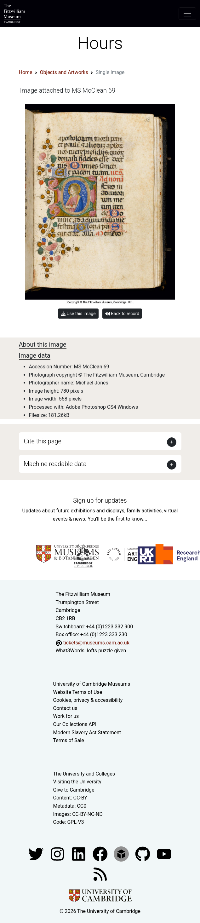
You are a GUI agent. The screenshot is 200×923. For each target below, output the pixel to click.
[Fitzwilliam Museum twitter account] (36, 854)
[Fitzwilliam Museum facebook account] (79, 854)
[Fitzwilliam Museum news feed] (100, 874)
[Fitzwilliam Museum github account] (143, 854)
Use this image (78, 313)
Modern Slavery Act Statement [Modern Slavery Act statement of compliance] (87, 733)
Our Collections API (75, 724)
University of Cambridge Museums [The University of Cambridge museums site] (91, 684)
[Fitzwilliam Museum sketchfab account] (122, 854)
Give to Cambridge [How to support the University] (73, 790)
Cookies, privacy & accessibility (88, 700)
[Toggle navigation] (187, 13)
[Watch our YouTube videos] (164, 854)
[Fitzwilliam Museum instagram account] (58, 854)
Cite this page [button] (42, 441)
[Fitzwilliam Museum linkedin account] (100, 854)
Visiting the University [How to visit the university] (77, 782)
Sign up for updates (100, 500)
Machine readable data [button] (55, 464)
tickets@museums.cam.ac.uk (96, 643)
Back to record (122, 313)
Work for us (66, 716)
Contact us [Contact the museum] (65, 708)
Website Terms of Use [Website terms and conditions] (77, 692)
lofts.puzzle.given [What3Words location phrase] (106, 651)
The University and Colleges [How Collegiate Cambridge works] (84, 774)
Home (25, 72)
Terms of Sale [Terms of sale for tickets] (68, 740)
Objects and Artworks (64, 72)
